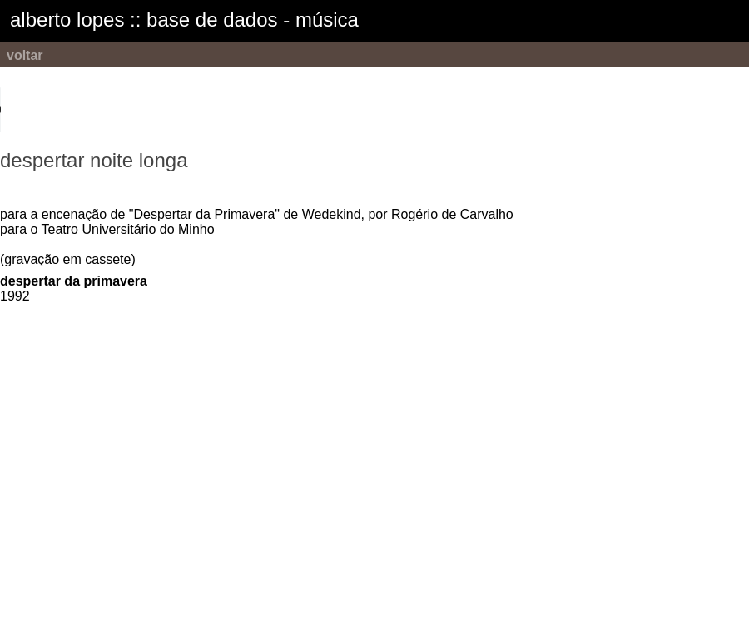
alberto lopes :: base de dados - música (184, 19)
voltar (25, 55)
